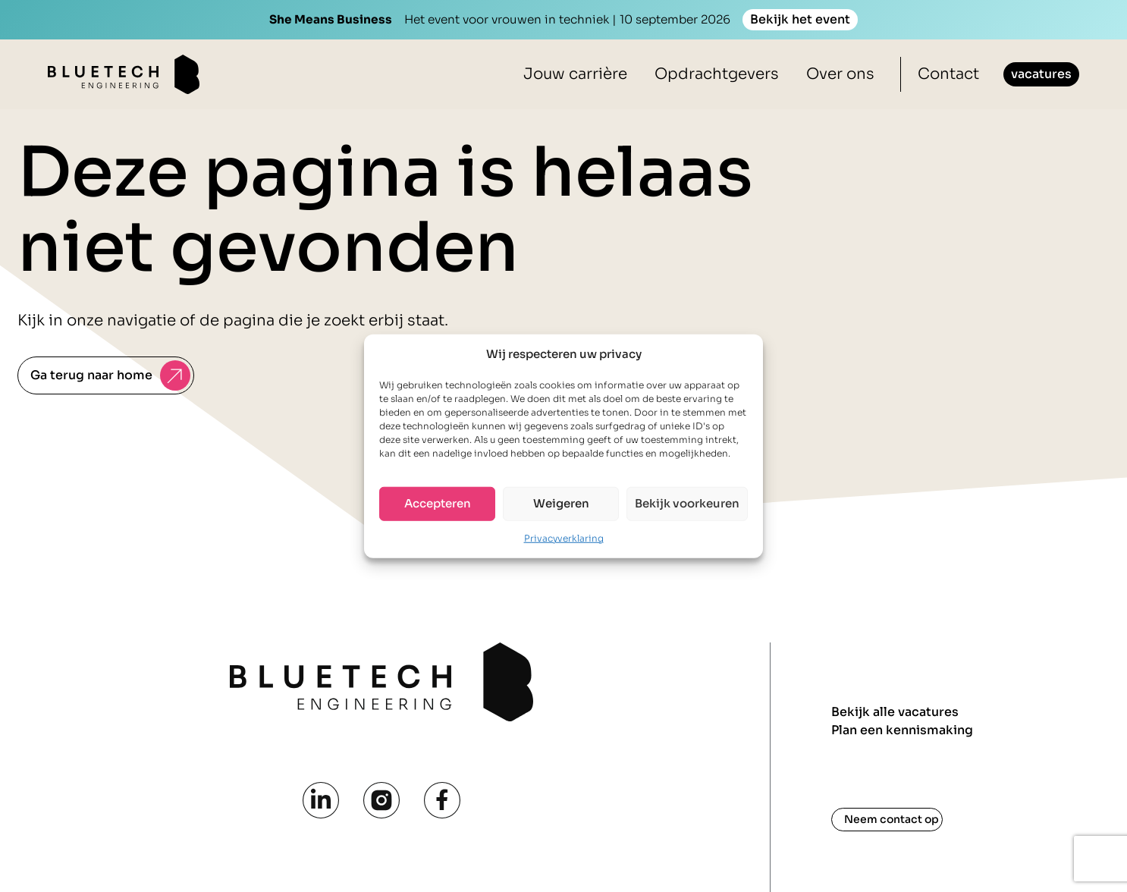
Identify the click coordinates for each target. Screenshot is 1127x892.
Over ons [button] (840, 73)
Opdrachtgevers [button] (717, 73)
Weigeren (561, 503)
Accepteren (437, 503)
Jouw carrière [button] (575, 73)
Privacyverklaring (564, 537)
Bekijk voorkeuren (687, 503)
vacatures (1041, 74)
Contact (948, 73)
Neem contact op (891, 819)
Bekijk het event (800, 19)
